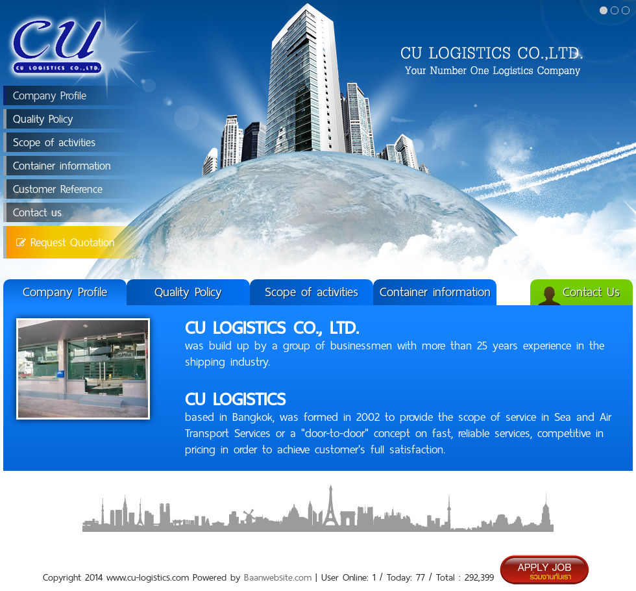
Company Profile (49, 95)
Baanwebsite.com (278, 577)
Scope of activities (54, 142)
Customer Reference (58, 189)
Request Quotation (65, 242)
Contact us (37, 212)
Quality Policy (43, 119)
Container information (62, 165)
